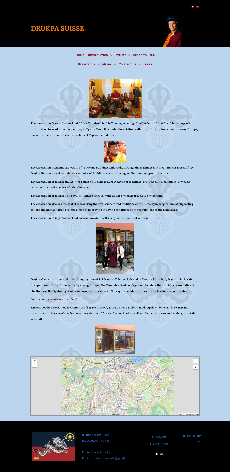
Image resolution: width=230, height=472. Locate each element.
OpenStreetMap (193, 414)
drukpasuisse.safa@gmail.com (111, 458)
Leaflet (181, 414)
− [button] (35, 365)
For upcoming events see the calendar (55, 299)
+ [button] (35, 361)
